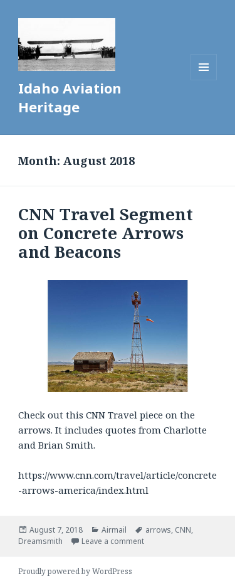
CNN (183, 530)
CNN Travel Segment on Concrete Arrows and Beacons (105, 233)
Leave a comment (112, 541)
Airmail (114, 530)
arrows (158, 530)
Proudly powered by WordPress (75, 571)
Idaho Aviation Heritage (70, 97)
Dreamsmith (40, 541)
